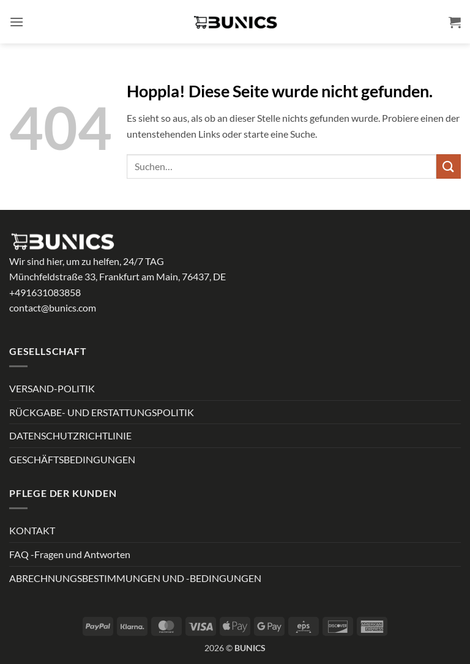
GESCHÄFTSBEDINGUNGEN (72, 459)
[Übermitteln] (448, 166)
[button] (16, 22)
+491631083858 (45, 292)
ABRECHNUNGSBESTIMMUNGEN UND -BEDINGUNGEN (135, 578)
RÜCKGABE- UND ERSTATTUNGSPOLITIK (101, 412)
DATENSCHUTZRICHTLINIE (70, 435)
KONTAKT (32, 530)
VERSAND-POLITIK (52, 388)
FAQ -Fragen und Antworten (69, 554)
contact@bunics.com (52, 307)
